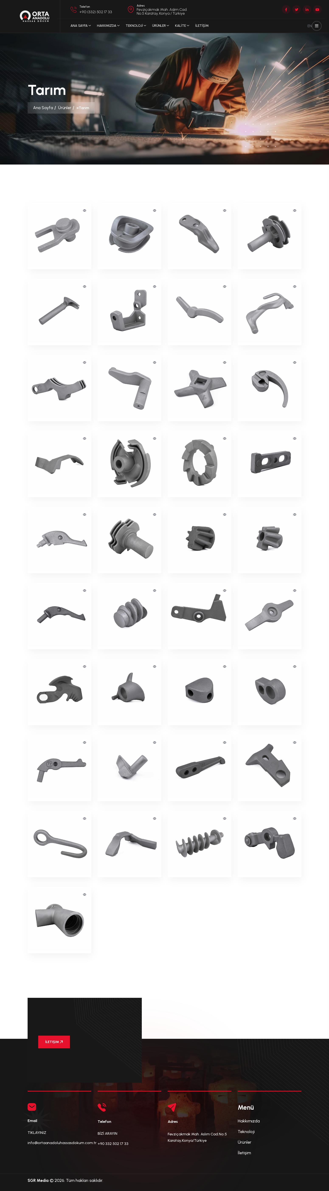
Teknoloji (246, 1131)
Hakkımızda (106, 26)
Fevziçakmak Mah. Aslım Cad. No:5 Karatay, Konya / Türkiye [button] (162, 11)
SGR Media (39, 1180)
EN (310, 26)
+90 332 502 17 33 (113, 1143)
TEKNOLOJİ (134, 26)
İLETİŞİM (202, 26)
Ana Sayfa (79, 26)
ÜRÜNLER (159, 26)
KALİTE (180, 26)
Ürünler (65, 108)
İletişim (244, 1152)
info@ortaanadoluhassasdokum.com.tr (62, 1142)
